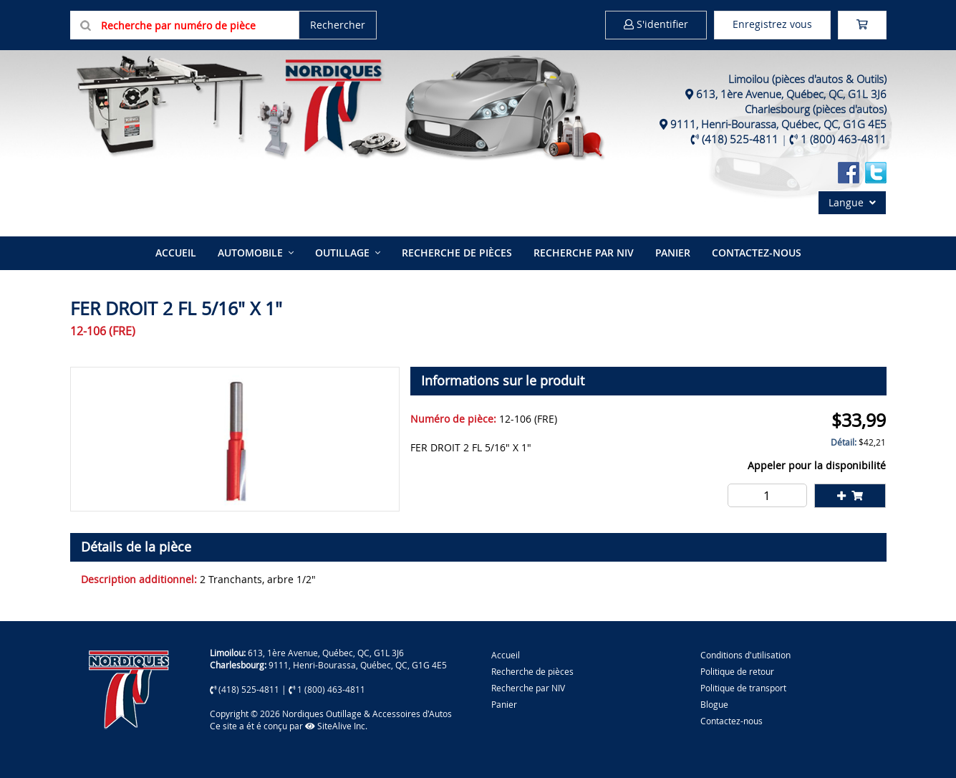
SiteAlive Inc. (336, 725)
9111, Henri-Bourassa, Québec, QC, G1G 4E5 (778, 124)
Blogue (714, 704)
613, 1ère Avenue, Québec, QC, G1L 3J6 (791, 94)
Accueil (175, 252)
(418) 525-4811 (740, 139)
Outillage (342, 252)
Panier (504, 704)
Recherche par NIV (583, 252)
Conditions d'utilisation (745, 655)
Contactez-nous (756, 252)
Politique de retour (737, 671)
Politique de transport (743, 687)
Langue (852, 202)
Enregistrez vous (772, 24)
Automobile (250, 252)
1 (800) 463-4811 (844, 139)
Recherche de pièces (457, 252)
